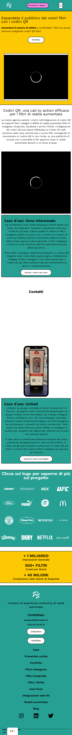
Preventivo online (35, 656)
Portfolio (36, 662)
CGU (4, 732)
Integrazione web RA (35, 695)
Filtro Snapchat (36, 675)
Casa (36, 649)
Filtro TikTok (36, 682)
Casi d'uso (36, 689)
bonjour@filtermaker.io (36, 620)
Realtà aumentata (36, 702)
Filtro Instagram (36, 669)
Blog (36, 708)
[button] (61, 5)
